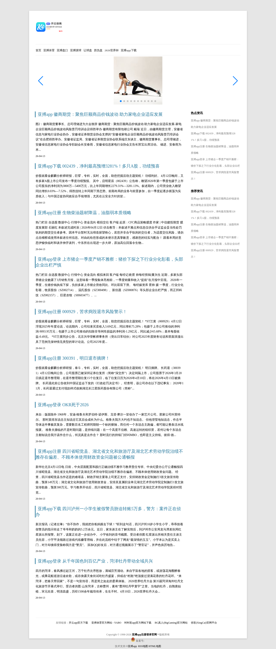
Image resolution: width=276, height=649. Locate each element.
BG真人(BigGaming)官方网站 (171, 622)
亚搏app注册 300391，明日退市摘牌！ (74, 358)
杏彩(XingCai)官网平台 (204, 622)
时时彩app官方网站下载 (137, 622)
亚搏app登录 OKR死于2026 (63, 404)
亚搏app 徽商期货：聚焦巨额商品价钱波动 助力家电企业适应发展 (100, 114)
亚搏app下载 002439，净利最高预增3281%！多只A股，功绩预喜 (99, 166)
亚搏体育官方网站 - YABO (106, 622)
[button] (235, 81)
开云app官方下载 (78, 622)
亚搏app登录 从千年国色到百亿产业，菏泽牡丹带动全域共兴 (95, 561)
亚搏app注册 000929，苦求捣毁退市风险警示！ (82, 311)
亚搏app (132, 646)
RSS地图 (143, 646)
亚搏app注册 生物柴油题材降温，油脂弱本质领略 (84, 212)
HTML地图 (155, 646)
